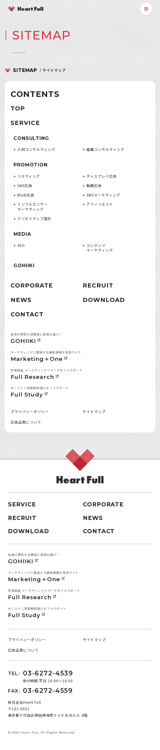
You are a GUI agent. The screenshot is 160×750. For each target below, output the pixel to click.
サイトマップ (94, 411)
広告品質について (26, 421)
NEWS (21, 299)
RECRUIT (98, 285)
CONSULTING (31, 138)
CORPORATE (32, 285)
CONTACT (27, 314)
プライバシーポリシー (30, 411)
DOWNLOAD (104, 299)
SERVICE (25, 122)
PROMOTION (30, 165)
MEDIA (22, 234)
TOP (18, 108)
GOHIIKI (24, 265)
